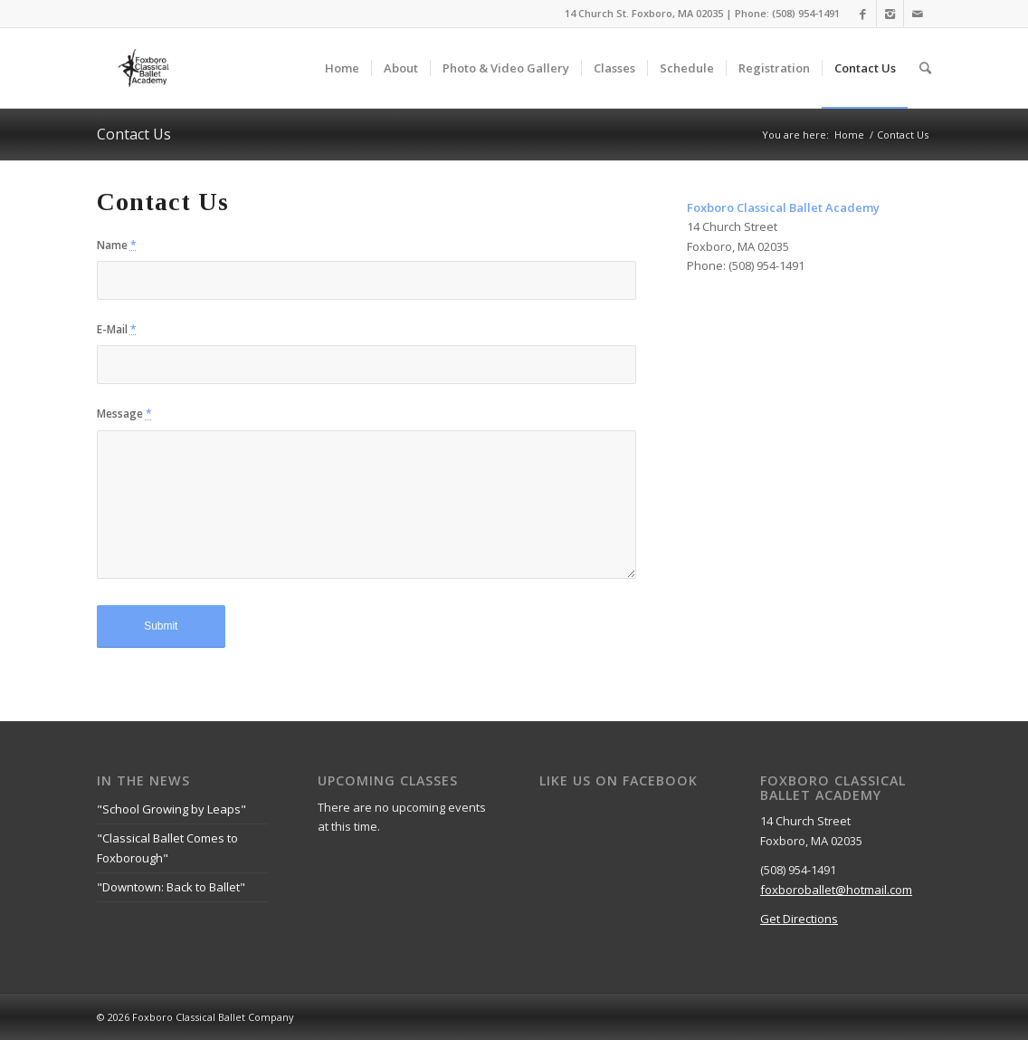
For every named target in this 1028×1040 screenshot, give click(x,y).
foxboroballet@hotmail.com (836, 889)
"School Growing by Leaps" (171, 809)
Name (117, 245)
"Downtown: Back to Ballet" (171, 887)
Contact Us (134, 134)
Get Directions (799, 918)
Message (124, 413)
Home (849, 134)
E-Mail (117, 329)
